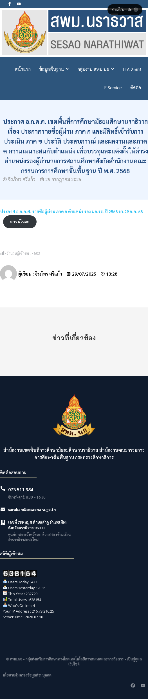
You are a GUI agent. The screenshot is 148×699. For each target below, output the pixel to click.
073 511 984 (20, 489)
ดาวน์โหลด (20, 221)
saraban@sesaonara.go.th (32, 509)
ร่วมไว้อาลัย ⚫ (125, 9)
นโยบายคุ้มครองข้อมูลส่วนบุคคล (27, 675)
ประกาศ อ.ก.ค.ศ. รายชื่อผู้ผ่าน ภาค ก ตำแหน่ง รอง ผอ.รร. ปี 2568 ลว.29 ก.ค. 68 (71, 211)
